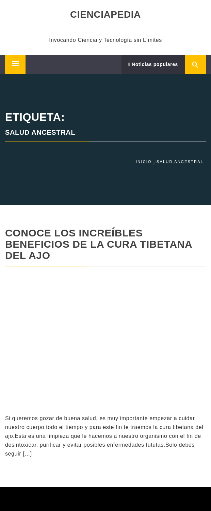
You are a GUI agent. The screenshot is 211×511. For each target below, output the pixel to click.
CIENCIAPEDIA (105, 14)
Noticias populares (153, 64)
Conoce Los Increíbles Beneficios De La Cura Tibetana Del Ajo (98, 244)
